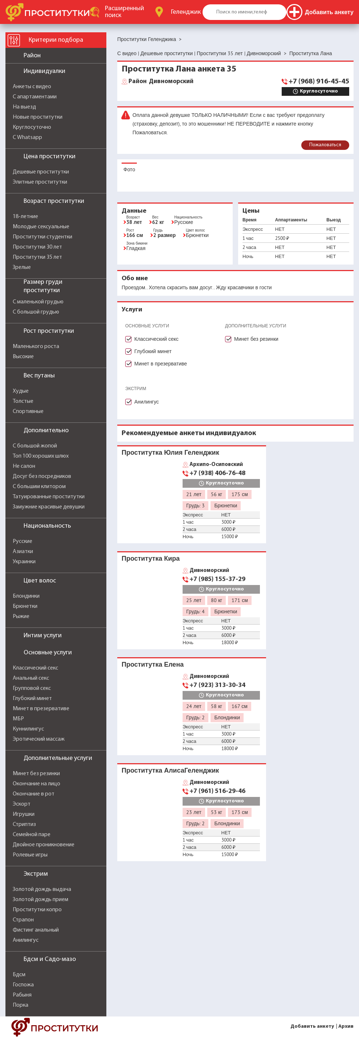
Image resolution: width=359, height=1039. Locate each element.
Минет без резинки (36, 774)
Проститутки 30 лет (37, 247)
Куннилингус (28, 729)
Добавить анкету (312, 1026)
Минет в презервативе (41, 709)
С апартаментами (35, 97)
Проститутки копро (37, 910)
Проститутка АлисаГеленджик (170, 770)
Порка (20, 1005)
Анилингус (25, 940)
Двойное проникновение (43, 845)
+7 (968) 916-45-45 (319, 81)
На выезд (24, 107)
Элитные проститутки (40, 182)
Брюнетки (25, 606)
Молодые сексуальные (41, 227)
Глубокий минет (32, 698)
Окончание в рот (33, 794)
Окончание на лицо (36, 784)
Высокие (23, 357)
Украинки (24, 562)
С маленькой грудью (38, 302)
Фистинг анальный (36, 930)
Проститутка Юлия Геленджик (170, 452)
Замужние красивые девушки (49, 507)
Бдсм (19, 975)
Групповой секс (32, 688)
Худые (21, 391)
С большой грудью (36, 312)
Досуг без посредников (42, 476)
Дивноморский (160, 81)
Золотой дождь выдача (42, 889)
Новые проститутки (37, 117)
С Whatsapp (27, 137)
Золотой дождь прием (40, 900)
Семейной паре (31, 835)
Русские (22, 541)
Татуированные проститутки (49, 497)
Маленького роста (36, 346)
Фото (129, 169)
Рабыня (22, 995)
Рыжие (21, 616)
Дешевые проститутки (41, 172)
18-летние (25, 217)
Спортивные (28, 411)
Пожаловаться (325, 145)
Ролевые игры (30, 855)
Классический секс (35, 668)
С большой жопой (35, 446)
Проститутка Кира (151, 558)
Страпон (23, 920)
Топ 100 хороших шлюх (41, 456)
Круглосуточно (32, 127)
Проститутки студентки (42, 237)
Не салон (24, 466)
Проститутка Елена (153, 664)
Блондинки (26, 596)
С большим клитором (39, 487)
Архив (346, 1026)
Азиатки (23, 552)
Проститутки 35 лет (37, 257)
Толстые (23, 401)
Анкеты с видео (32, 87)
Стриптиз (24, 824)
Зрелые (22, 267)
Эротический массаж (39, 739)
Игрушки (23, 814)
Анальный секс (31, 678)
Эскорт (21, 804)
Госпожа (23, 985)
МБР (18, 719)
